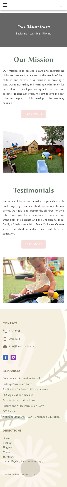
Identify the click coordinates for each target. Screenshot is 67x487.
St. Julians (8, 456)
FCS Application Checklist (18, 394)
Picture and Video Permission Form (23, 405)
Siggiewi (8, 447)
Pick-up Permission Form (17, 384)
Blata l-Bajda (10, 461)
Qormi (6, 438)
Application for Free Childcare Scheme (25, 389)
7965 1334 (14, 338)
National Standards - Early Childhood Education (31, 416)
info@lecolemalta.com (22, 346)
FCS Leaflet (9, 411)
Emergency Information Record (21, 378)
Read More (33, 113)
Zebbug (7, 442)
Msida (6, 452)
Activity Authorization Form (19, 400)
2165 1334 (14, 331)
